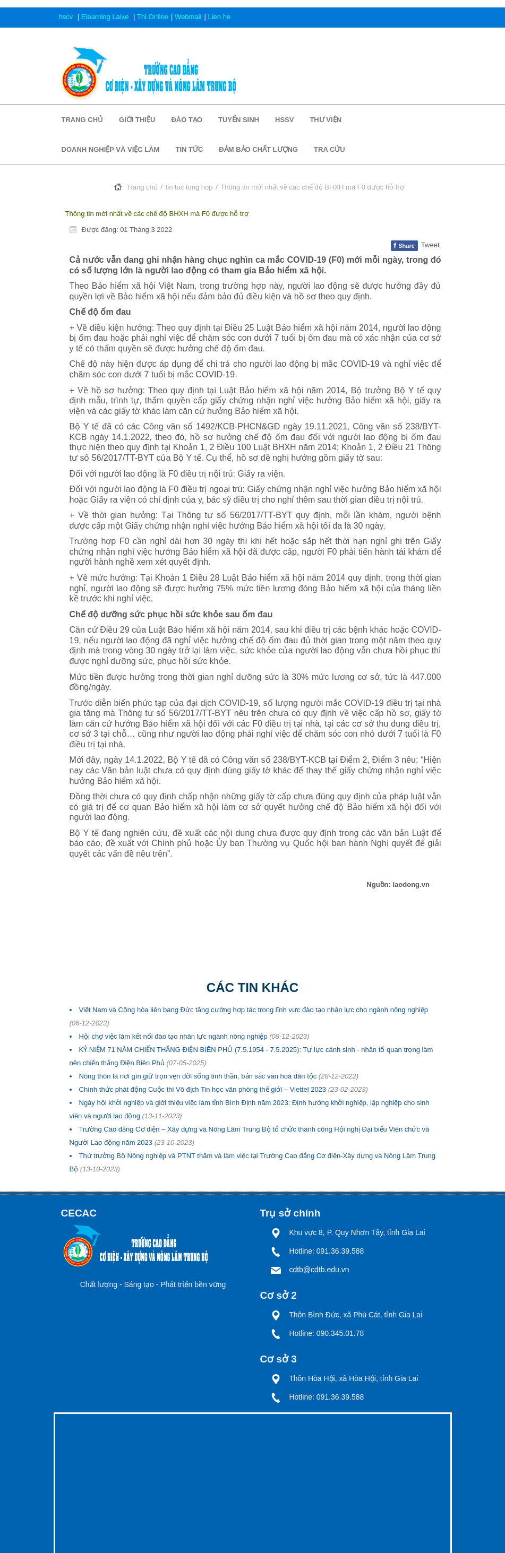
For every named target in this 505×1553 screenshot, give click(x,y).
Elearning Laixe (106, 17)
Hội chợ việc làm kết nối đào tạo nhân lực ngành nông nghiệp (194, 1036)
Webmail (188, 17)
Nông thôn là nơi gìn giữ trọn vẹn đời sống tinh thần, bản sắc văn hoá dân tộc (219, 1076)
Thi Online (152, 17)
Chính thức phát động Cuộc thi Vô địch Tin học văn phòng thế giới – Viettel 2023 (223, 1089)
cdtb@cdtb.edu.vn (319, 1269)
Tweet (430, 245)
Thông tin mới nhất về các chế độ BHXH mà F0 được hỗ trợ (157, 214)
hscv (67, 17)
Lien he (219, 17)
